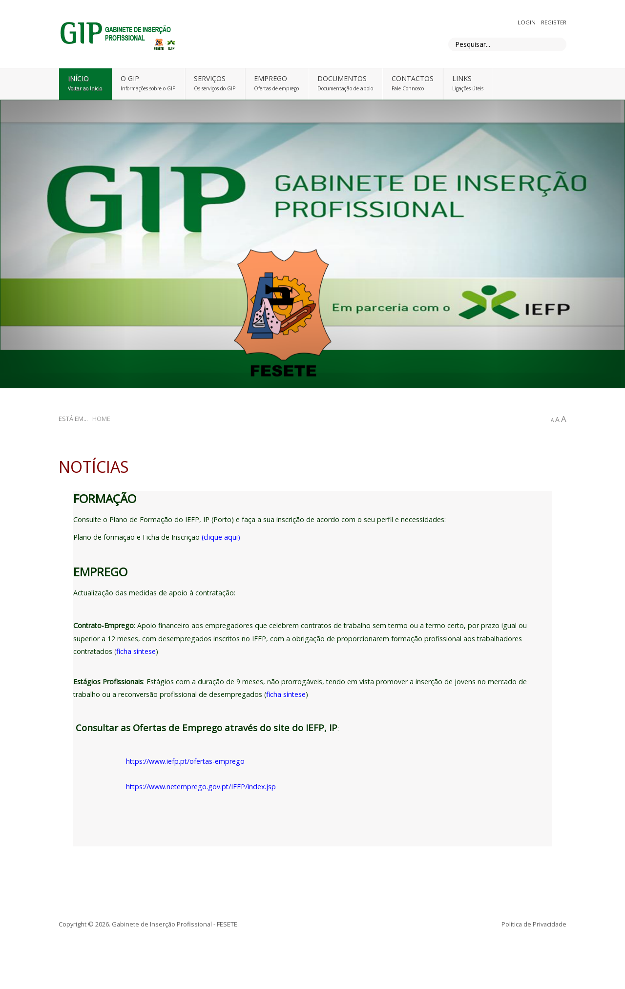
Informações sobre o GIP (148, 88)
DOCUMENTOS (342, 78)
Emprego (270, 78)
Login (527, 22)
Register (553, 22)
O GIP (130, 78)
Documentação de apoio (345, 88)
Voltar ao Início (85, 88)
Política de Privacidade (533, 924)
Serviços (210, 78)
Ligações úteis (467, 88)
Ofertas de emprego (276, 88)
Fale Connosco (408, 88)
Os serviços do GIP (214, 88)
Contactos (413, 78)
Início (78, 78)
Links (462, 78)
